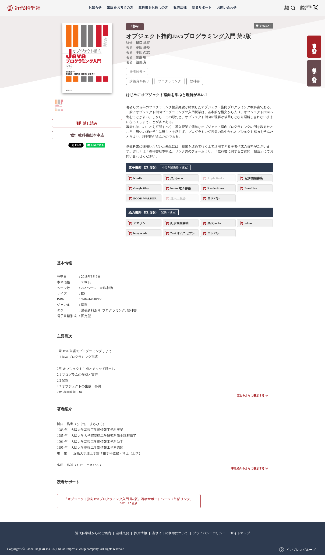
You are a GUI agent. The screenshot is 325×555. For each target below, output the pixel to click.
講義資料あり (139, 81)
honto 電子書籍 (180, 188)
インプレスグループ (301, 549)
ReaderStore (216, 188)
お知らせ (95, 7)
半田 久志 (143, 52)
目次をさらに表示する (251, 395)
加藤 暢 (141, 57)
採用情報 (140, 533)
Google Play (141, 188)
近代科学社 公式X (305, 8)
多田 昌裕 (143, 47)
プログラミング (169, 81)
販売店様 (180, 7)
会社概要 (122, 533)
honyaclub (140, 233)
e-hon (248, 223)
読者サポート (202, 7)
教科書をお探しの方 (153, 7)
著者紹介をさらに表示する (248, 468)
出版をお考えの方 (120, 7)
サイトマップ (240, 533)
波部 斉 (141, 62)
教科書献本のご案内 (314, 70)
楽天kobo (176, 178)
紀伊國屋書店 (254, 178)
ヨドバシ (214, 198)
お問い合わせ (227, 7)
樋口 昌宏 (143, 42)
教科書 (195, 81)
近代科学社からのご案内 (93, 533)
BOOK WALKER (145, 198)
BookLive (251, 188)
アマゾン (139, 223)
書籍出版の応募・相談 (314, 43)
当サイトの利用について (170, 533)
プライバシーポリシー (209, 533)
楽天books (214, 223)
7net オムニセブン (182, 233)
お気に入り (266, 26)
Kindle (137, 178)
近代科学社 (23, 8)
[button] (59, 106)
